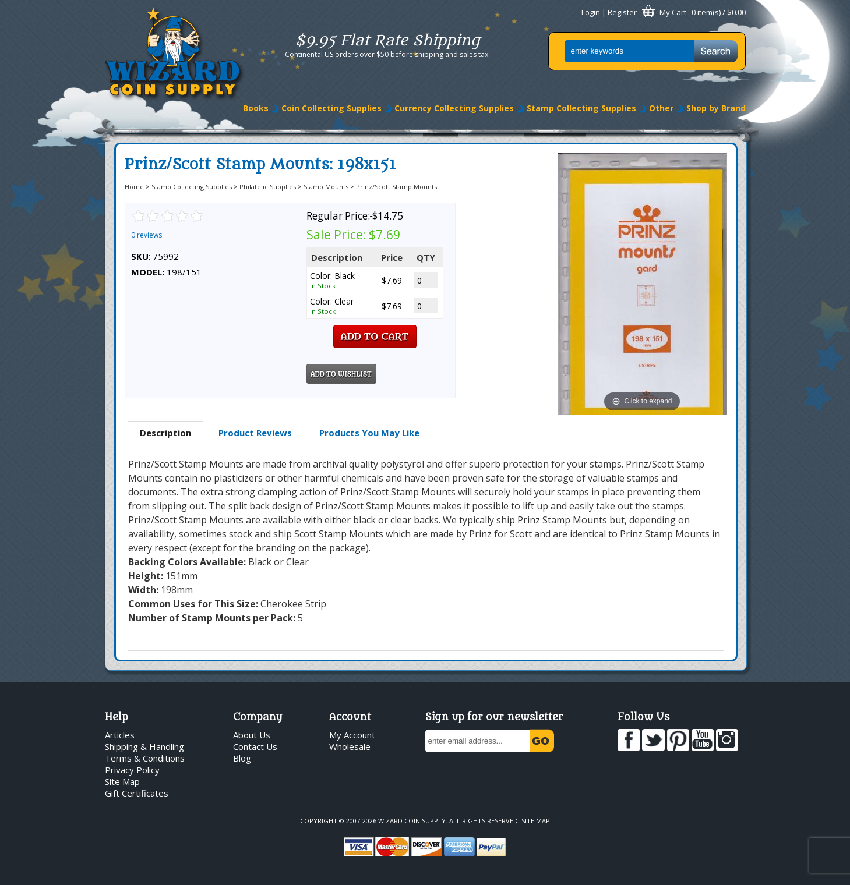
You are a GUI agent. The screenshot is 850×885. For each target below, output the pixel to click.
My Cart (672, 12)
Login (590, 12)
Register (622, 12)
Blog (242, 758)
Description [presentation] (165, 432)
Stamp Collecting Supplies (581, 108)
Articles (120, 735)
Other (661, 108)
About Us (251, 735)
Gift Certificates (136, 793)
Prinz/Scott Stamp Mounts (396, 186)
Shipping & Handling (144, 746)
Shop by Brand (716, 108)
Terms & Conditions (145, 758)
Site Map (122, 781)
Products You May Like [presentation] (369, 432)
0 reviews (146, 235)
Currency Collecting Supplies (454, 108)
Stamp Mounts (326, 186)
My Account (352, 735)
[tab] (165, 433)
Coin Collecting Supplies (331, 108)
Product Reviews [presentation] (255, 432)
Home (134, 186)
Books (256, 108)
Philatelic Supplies (267, 186)
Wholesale (350, 746)
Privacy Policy (132, 770)
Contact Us (255, 746)
